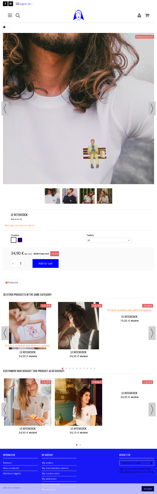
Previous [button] (4, 108)
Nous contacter (11, 468)
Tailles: (90, 235)
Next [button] (152, 108)
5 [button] (77, 368)
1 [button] (62, 368)
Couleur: (16, 235)
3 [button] (69, 368)
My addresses (49, 478)
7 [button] (84, 368)
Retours (7, 462)
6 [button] (80, 368)
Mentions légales (12, 473)
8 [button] (87, 368)
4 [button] (73, 368)
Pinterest (12, 282)
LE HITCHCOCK (28, 352)
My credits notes (51, 473)
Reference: (15, 219)
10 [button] (94, 368)
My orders (47, 462)
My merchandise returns (55, 468)
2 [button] (66, 368)
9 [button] (91, 368)
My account (47, 455)
